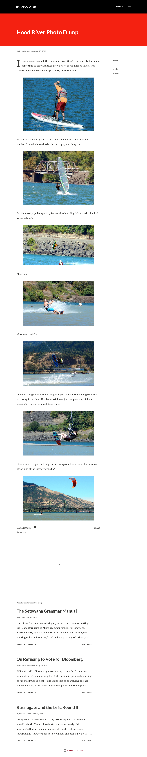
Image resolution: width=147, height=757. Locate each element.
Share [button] (115, 60)
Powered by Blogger (73, 750)
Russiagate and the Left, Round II (47, 707)
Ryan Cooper (26, 6)
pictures (115, 74)
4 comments (30, 692)
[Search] (119, 6)
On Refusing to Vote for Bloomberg (50, 659)
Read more (87, 644)
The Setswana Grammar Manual (47, 611)
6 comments (30, 644)
